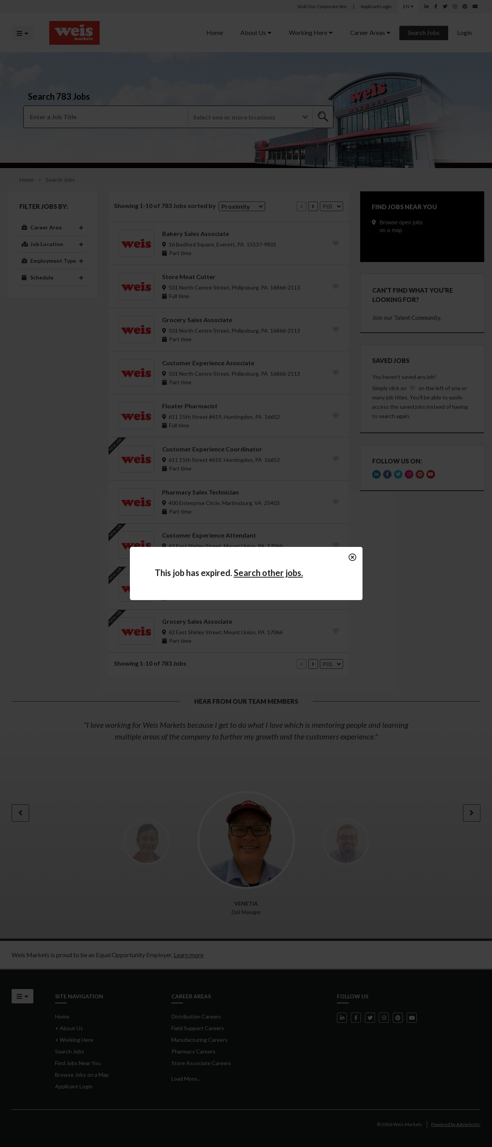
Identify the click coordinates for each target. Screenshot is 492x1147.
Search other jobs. (268, 572)
